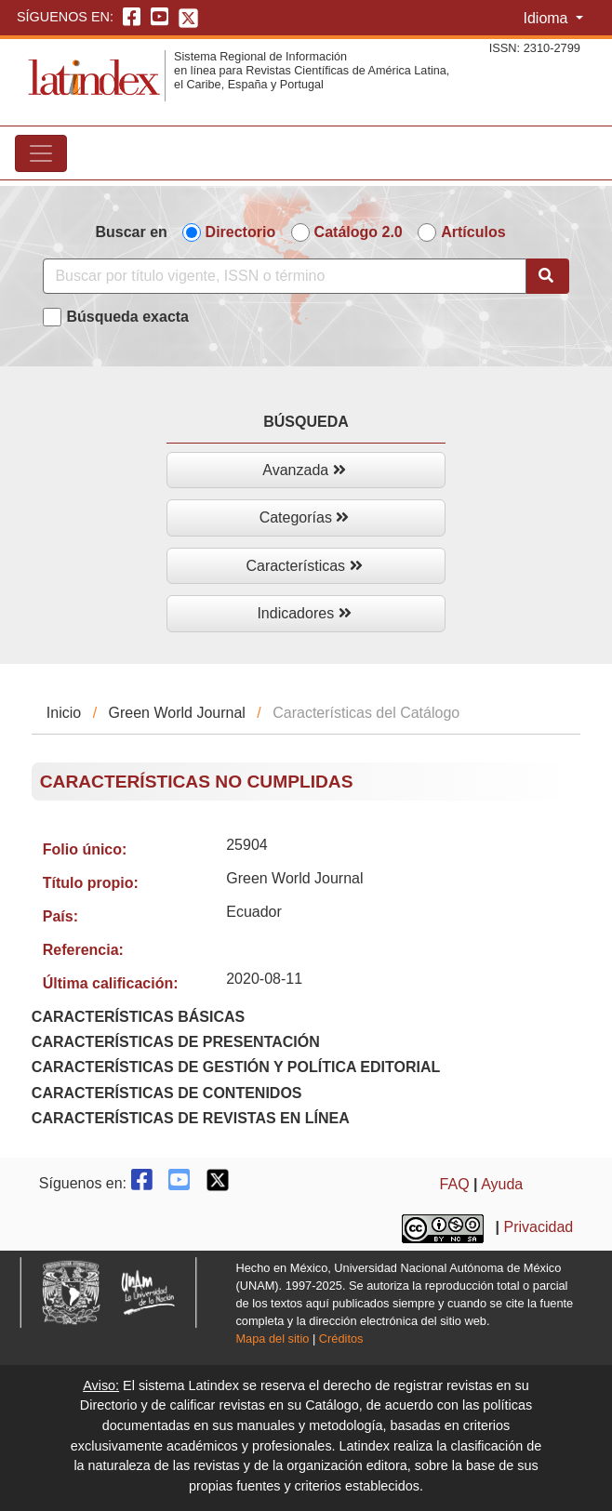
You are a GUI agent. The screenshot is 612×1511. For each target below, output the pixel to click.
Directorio (241, 232)
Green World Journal (177, 713)
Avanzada (303, 470)
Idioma (547, 18)
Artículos (473, 232)
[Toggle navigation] (41, 153)
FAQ (455, 1184)
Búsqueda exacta (127, 317)
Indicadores (304, 613)
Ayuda (502, 1184)
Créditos (341, 1338)
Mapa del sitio (272, 1338)
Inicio (64, 713)
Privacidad (539, 1227)
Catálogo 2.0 (358, 232)
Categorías (304, 517)
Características (304, 566)
